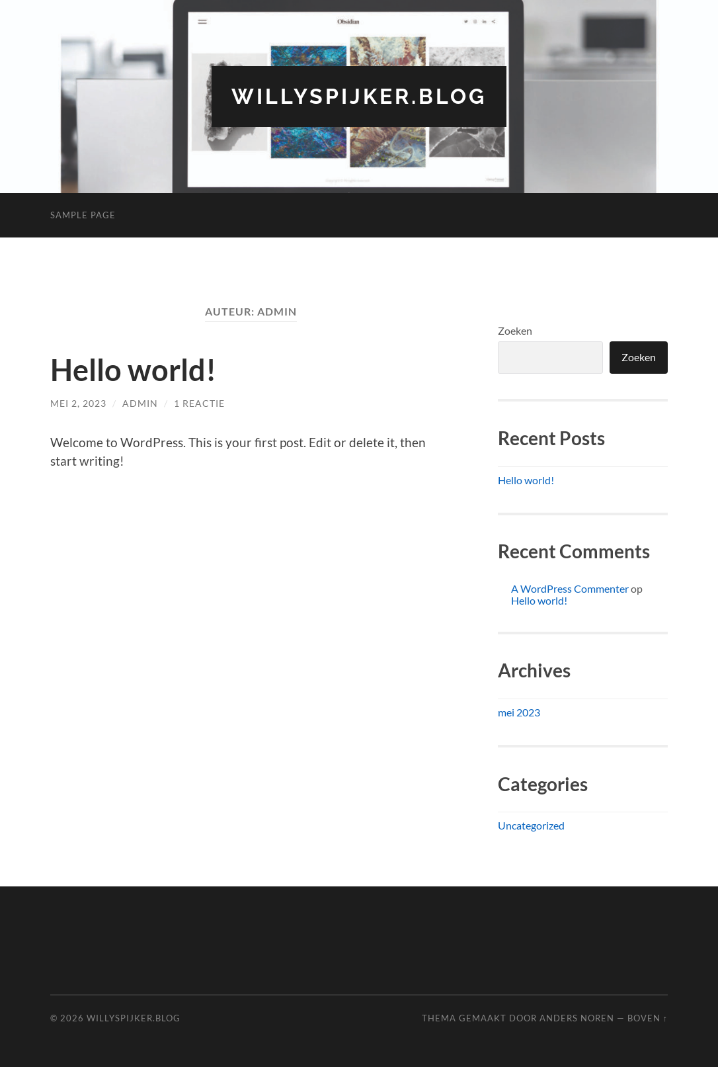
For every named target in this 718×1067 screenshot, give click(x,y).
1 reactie (199, 403)
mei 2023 (519, 712)
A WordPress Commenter (570, 588)
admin (140, 403)
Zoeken (515, 330)
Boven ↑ (647, 1018)
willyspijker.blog (359, 96)
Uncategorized (531, 825)
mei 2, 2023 (78, 403)
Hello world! (133, 370)
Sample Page (83, 215)
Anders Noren (576, 1018)
